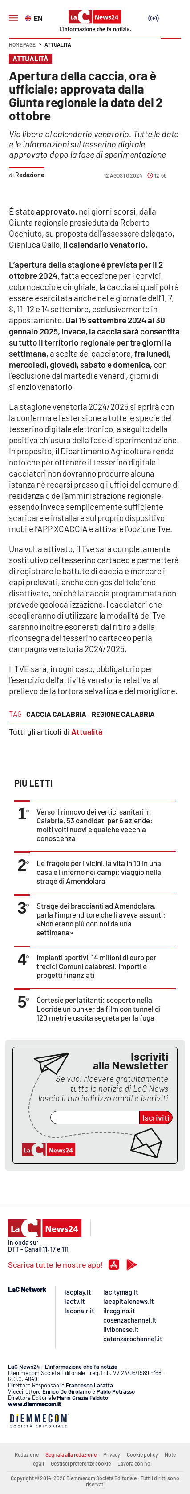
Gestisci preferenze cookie (81, 1463)
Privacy (111, 1454)
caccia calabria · (57, 714)
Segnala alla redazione (71, 1454)
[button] (171, 49)
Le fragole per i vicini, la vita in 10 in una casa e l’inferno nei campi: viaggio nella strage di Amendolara (98, 871)
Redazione (27, 1454)
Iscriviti (156, 1117)
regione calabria (123, 714)
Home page (22, 44)
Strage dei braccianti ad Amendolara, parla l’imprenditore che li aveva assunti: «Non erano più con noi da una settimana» (101, 919)
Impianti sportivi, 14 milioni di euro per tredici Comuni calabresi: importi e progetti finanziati (96, 966)
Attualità (57, 44)
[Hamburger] (13, 18)
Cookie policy (142, 1454)
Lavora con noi (134, 1463)
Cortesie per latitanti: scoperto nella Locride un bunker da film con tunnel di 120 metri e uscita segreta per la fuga (98, 1008)
